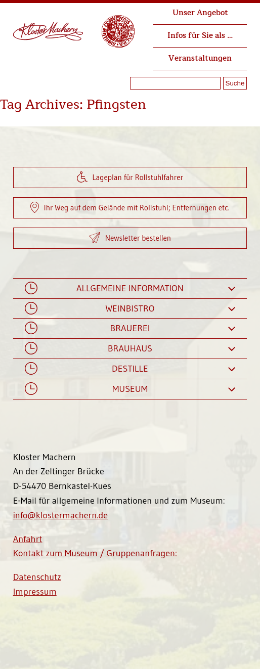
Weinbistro (130, 309)
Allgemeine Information (130, 288)
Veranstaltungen (200, 58)
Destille (130, 369)
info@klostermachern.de (60, 515)
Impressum (35, 591)
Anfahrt (27, 539)
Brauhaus (130, 349)
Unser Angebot (200, 13)
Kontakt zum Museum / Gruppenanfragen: (95, 553)
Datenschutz (37, 577)
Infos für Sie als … (200, 35)
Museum (130, 389)
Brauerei (130, 328)
